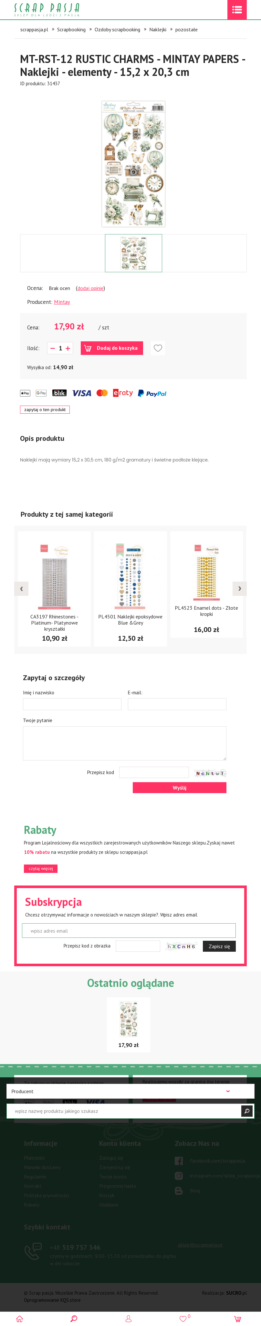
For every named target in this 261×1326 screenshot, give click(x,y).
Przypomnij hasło (117, 1186)
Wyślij (179, 787)
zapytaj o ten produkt (45, 409)
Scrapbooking (71, 29)
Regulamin (35, 1176)
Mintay (62, 302)
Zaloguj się (111, 1158)
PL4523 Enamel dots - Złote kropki (206, 611)
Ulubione (108, 1204)
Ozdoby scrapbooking (117, 29)
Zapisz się (219, 946)
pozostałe (186, 29)
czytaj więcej (41, 868)
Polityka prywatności (46, 1195)
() (185, 1316)
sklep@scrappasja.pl (200, 1244)
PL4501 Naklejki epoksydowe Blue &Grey (130, 619)
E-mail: (135, 692)
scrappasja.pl (34, 29)
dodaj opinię (90, 288)
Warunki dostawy (42, 1167)
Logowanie (130, 1318)
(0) (239, 1318)
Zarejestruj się (114, 1167)
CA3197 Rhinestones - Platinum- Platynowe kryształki (54, 622)
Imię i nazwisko (38, 692)
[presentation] (21, 589)
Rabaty (31, 1204)
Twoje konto (113, 1176)
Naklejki (157, 29)
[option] (133, 160)
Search (76, 1318)
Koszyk (106, 1195)
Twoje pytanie (37, 720)
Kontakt (33, 1186)
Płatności (34, 1158)
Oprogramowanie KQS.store (52, 1300)
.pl (236, 1293)
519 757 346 (75, 1247)
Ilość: (33, 348)
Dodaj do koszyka (117, 348)
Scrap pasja (60, 10)
